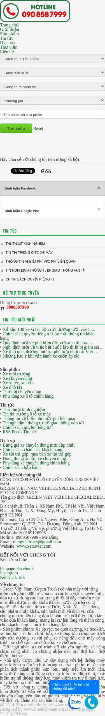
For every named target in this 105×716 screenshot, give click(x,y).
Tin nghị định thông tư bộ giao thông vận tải (45, 270)
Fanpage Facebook (17, 568)
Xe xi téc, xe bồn (18, 382)
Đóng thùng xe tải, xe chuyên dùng (34, 458)
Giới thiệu (9, 29)
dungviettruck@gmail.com (37, 541)
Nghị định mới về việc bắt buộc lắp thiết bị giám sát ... (53, 347)
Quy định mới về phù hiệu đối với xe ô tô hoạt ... (48, 342)
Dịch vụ (7, 42)
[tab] (52, 188)
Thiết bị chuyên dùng (22, 391)
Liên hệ (7, 51)
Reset (38, 128)
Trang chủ (9, 25)
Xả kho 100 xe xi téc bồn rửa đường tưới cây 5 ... (49, 329)
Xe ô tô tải (12, 387)
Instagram (9, 572)
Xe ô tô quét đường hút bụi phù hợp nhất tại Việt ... (50, 351)
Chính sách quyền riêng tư (30, 279)
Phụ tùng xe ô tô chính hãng (28, 396)
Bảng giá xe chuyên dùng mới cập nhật (39, 445)
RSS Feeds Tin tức (20, 431)
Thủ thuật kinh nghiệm (25, 244)
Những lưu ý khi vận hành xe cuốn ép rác (41, 356)
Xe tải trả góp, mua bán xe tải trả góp (37, 454)
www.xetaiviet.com (34, 546)
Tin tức (6, 38)
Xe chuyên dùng (17, 378)
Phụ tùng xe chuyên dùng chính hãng (36, 463)
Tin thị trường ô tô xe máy (29, 253)
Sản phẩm (9, 33)
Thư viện (8, 47)
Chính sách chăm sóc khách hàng (32, 449)
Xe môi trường (16, 373)
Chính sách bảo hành (22, 467)
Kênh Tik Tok (12, 577)
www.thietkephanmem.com (48, 709)
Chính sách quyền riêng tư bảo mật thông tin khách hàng (48, 336)
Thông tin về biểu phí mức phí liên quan (41, 262)
